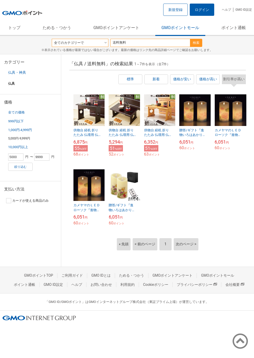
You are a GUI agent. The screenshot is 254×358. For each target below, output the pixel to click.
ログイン (202, 10)
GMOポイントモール (180, 27)
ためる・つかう (57, 27)
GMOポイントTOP (38, 275)
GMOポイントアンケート (116, 27)
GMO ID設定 (243, 9)
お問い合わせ (101, 285)
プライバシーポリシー (197, 285)
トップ (14, 27)
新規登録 (175, 10)
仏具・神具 (17, 72)
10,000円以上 (18, 147)
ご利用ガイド (72, 275)
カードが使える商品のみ (27, 200)
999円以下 (16, 121)
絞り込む (20, 167)
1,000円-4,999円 (20, 130)
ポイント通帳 (233, 27)
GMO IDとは (101, 275)
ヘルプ (226, 9)
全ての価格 (16, 112)
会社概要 (234, 285)
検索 (196, 43)
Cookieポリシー (155, 285)
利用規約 (127, 285)
